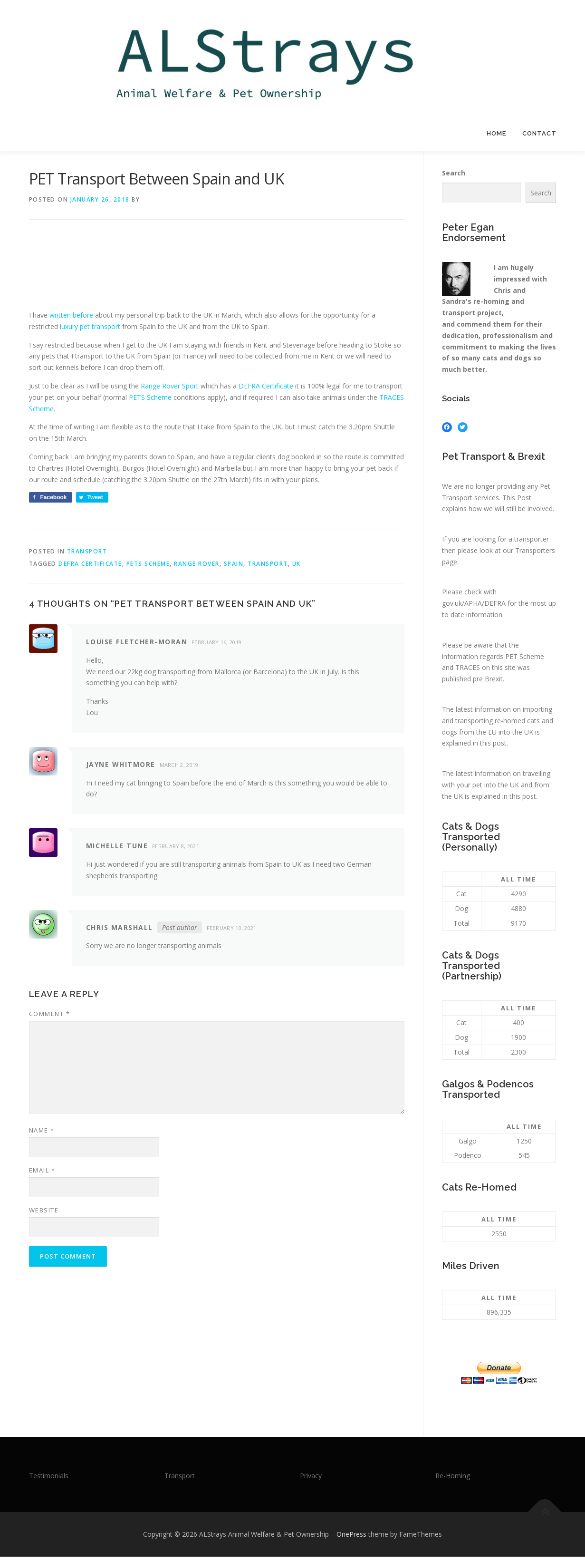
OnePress (351, 1537)
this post (493, 746)
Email (42, 1173)
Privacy (311, 1478)
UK (296, 566)
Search (453, 176)
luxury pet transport (90, 329)
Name (42, 1133)
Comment (49, 1017)
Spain (234, 566)
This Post (516, 500)
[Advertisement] (202, 281)
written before (71, 318)
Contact (539, 133)
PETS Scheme (150, 400)
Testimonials (48, 1478)
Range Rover (197, 566)
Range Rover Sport (170, 389)
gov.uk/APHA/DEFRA (474, 606)
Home (496, 133)
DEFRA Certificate (266, 389)
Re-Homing (452, 1478)
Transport (87, 555)
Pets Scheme (148, 566)
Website (44, 1213)
